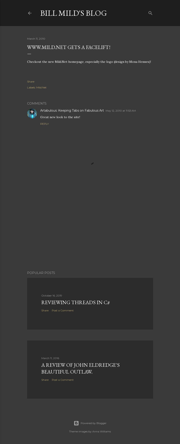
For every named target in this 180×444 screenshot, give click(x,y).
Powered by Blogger (90, 423)
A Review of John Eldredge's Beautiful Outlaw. (80, 368)
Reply (44, 123)
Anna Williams (101, 431)
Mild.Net (41, 87)
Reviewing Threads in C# (75, 302)
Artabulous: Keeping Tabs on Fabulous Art (72, 110)
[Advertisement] (90, 229)
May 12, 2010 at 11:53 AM (121, 110)
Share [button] (30, 81)
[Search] (150, 12)
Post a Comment (63, 310)
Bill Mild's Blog (73, 13)
